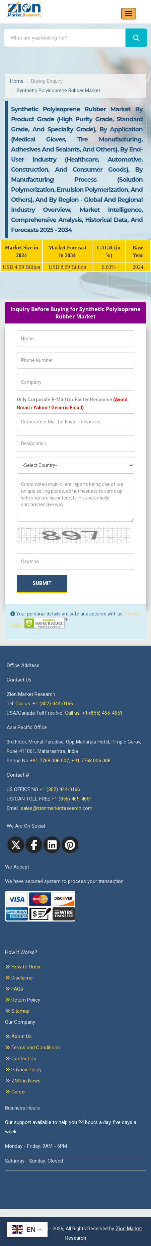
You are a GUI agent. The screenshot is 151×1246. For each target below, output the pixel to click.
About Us (18, 1036)
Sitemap (17, 1011)
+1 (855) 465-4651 (72, 799)
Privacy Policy (23, 1070)
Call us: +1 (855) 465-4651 (94, 713)
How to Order (23, 967)
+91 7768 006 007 (49, 761)
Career (15, 1092)
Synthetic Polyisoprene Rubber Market (58, 90)
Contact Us (20, 1059)
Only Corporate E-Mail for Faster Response (72, 403)
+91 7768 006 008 (90, 761)
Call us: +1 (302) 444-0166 (44, 704)
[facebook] (33, 844)
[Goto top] (3, 1213)
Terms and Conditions (32, 1048)
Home (16, 81)
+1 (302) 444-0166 (60, 789)
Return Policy (22, 1000)
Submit (42, 583)
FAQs (14, 989)
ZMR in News (23, 1081)
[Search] (136, 37)
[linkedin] (52, 844)
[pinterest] (70, 844)
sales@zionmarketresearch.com (56, 808)
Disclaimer (19, 978)
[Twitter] (15, 844)
